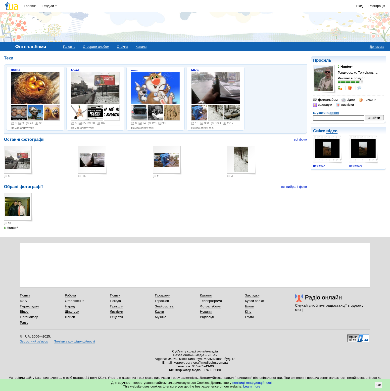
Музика (160, 317)
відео (348, 100)
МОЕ (195, 70)
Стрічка (122, 47)
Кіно (248, 311)
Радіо (24, 322)
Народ (70, 306)
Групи (249, 317)
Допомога (377, 47)
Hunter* (11, 228)
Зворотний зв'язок (34, 341)
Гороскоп (162, 301)
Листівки (116, 311)
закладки (322, 105)
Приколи (116, 306)
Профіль (322, 60)
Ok (379, 385)
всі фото (300, 139)
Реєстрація (377, 6)
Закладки (252, 295)
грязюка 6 (355, 165)
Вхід (359, 6)
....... (134, 70)
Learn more (251, 386)
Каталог (206, 295)
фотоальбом (325, 100)
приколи (367, 100)
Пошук (115, 295)
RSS (23, 301)
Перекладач (29, 306)
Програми (162, 295)
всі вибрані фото (294, 187)
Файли (70, 317)
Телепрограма (211, 301)
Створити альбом (96, 47)
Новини (206, 311)
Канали (141, 47)
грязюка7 (319, 165)
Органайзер (29, 317)
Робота (70, 295)
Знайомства (164, 306)
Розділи (48, 6)
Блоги (249, 306)
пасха (15, 70)
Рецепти (116, 317)
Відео (24, 311)
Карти (159, 311)
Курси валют (254, 301)
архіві (334, 113)
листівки (345, 105)
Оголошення (74, 301)
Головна (30, 6)
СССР (75, 70)
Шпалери (72, 311)
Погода (115, 301)
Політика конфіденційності (74, 341)
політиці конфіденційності (252, 383)
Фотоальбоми (210, 306)
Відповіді (207, 317)
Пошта (25, 295)
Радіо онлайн (323, 297)
